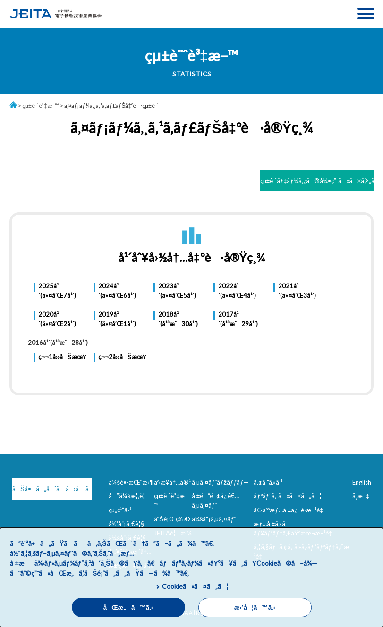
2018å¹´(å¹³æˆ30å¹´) (178, 318)
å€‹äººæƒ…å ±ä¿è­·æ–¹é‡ (290, 510)
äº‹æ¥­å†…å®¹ (172, 482)
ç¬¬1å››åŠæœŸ (62, 356)
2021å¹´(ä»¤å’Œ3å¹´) (297, 290)
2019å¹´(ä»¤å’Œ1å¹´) (117, 318)
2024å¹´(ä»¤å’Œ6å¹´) (117, 290)
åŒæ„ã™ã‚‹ (128, 607)
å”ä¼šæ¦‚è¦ (129, 496)
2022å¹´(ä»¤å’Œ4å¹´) (237, 290)
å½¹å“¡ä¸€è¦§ (126, 523)
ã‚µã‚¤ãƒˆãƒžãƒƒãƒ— (220, 482)
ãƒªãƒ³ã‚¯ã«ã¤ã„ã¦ (287, 496)
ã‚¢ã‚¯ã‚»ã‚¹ (268, 482)
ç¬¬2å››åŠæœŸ (122, 356)
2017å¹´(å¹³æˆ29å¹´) (238, 318)
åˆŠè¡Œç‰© (172, 519)
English (361, 482)
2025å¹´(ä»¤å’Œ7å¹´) (57, 290)
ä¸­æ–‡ (360, 496)
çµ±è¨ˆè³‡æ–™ (40, 105)
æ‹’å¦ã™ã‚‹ (254, 607)
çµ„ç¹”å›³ (120, 510)
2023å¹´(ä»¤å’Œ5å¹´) (177, 290)
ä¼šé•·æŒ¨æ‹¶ (131, 482)
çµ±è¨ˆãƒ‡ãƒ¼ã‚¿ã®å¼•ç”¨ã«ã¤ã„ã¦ (317, 180)
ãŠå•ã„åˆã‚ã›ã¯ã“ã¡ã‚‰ (52, 489)
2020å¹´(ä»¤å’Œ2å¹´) (57, 318)
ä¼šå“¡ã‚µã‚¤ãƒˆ (214, 519)
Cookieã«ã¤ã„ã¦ (195, 586)
